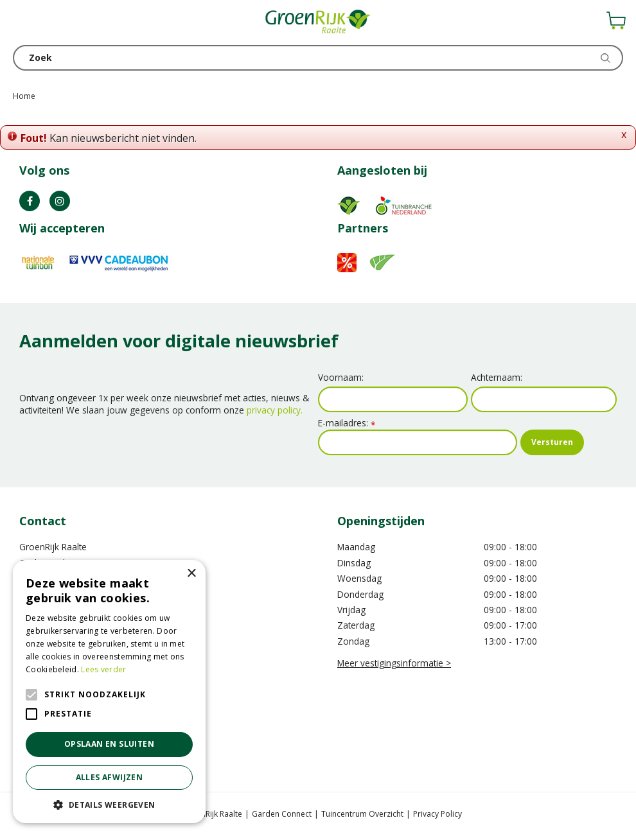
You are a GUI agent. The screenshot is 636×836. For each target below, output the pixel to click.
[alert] (109, 691)
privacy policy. (275, 410)
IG (59, 201)
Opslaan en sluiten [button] (109, 743)
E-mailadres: (346, 423)
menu (22, 22)
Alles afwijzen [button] (109, 777)
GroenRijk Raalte (53, 547)
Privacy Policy (437, 813)
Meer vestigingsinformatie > (394, 663)
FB (29, 201)
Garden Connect (282, 813)
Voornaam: (341, 377)
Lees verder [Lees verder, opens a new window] (103, 669)
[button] (109, 804)
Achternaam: (496, 377)
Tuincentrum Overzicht (362, 813)
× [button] (191, 574)
